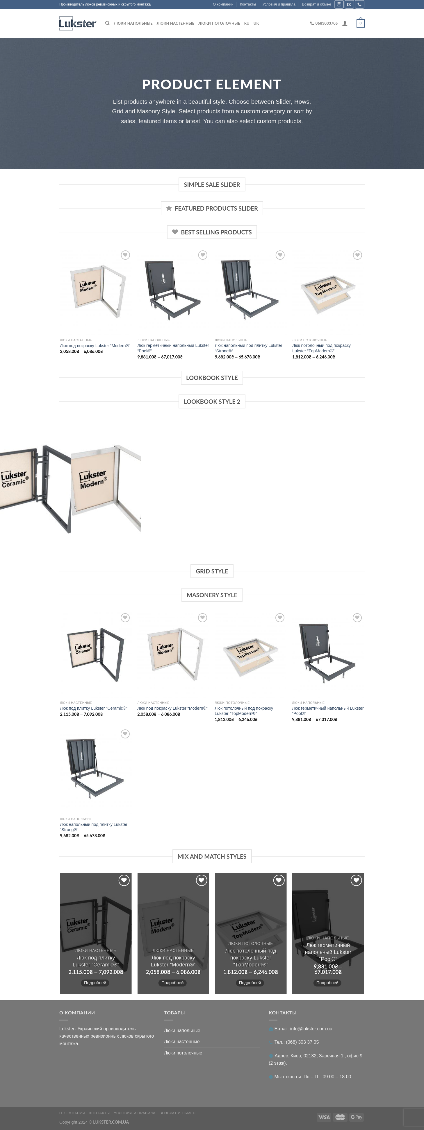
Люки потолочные (219, 23)
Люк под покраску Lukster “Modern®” (95, 345)
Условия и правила (279, 4)
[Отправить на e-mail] (349, 4)
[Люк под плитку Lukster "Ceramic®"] (96, 655)
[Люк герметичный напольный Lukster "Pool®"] (173, 292)
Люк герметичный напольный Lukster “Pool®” (173, 348)
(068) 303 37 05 (302, 1042)
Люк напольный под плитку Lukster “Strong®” (248, 348)
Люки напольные (133, 23)
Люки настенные (175, 23)
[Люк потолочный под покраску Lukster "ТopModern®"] (328, 292)
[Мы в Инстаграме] (339, 4)
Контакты (248, 4)
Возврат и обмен (316, 4)
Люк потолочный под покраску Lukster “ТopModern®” (321, 348)
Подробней (95, 982)
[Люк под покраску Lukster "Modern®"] (96, 292)
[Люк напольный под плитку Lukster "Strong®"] (251, 292)
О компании (223, 4)
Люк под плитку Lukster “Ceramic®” (93, 708)
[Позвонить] (359, 4)
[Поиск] (107, 23)
